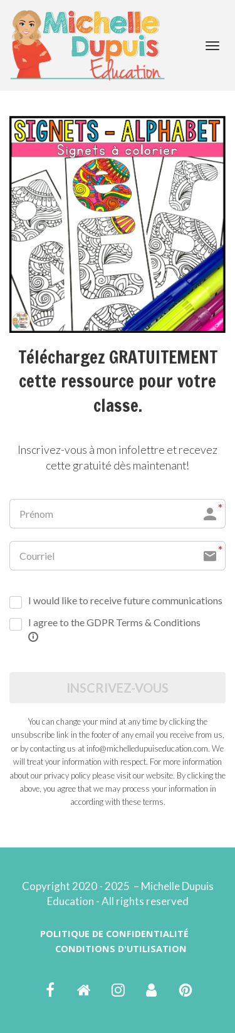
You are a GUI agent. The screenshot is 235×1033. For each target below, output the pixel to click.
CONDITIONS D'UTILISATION (121, 949)
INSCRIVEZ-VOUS (117, 687)
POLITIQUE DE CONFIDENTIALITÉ (114, 934)
